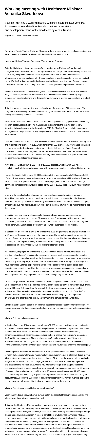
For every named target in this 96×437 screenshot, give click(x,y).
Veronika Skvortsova (31, 61)
